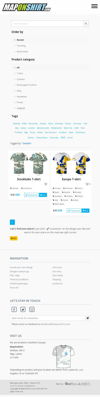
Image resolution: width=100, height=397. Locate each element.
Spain (71, 132)
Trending (19, 45)
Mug (17, 90)
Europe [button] (57, 188)
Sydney (31, 137)
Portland (18, 132)
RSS (14, 240)
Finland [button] (70, 197)
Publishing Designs (19, 285)
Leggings (19, 108)
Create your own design (21, 269)
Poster (18, 102)
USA (62, 137)
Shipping (56, 281)
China (50, 123)
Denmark (59, 123)
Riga (26, 132)
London (31, 128)
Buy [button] (43, 195)
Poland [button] (81, 197)
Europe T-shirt (71, 179)
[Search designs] (47, 23)
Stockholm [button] (27, 188)
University (54, 137)
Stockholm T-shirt (29, 179)
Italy (17, 128)
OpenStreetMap (17, 388)
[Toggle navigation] (94, 6)
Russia (40, 132)
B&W (24, 123)
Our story (56, 273)
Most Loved (21, 51)
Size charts (57, 277)
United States (42, 137)
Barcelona (33, 123)
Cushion (19, 79)
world (69, 137)
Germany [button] (58, 197)
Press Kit (14, 289)
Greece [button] (65, 201)
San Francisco (51, 132)
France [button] (81, 188)
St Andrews (80, 132)
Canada (43, 123)
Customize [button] (31, 195)
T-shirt (18, 73)
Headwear (20, 96)
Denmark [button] (69, 188)
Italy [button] (55, 201)
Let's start (57, 269)
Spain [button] (56, 192)
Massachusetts (43, 128)
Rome (32, 132)
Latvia (23, 128)
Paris (83, 128)
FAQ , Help (15, 277)
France (68, 123)
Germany (77, 123)
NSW (76, 128)
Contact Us (57, 285)
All (17, 67)
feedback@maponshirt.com (55, 326)
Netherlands (56, 128)
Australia (16, 123)
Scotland (62, 132)
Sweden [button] (14, 188)
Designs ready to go (19, 273)
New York (68, 128)
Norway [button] (78, 192)
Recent (19, 39)
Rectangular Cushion (25, 84)
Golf (85, 123)
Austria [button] (76, 201)
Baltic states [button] (59, 205)
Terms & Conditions (19, 281)
